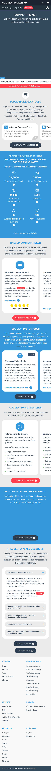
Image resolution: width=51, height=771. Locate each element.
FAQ (3, 710)
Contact (5, 720)
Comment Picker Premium (35, 706)
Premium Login (7, 8)
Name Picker (31, 694)
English (29, 733)
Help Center (18, 8)
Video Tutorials (7, 713)
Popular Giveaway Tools (10, 81)
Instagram (31, 563)
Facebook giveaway (33, 669)
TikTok (4, 747)
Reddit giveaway (32, 691)
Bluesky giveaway (32, 687)
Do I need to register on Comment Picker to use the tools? (24, 607)
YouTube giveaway (33, 673)
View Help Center (25, 644)
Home (4, 666)
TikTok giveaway (32, 676)
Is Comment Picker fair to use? (20, 624)
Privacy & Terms (8, 676)
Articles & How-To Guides (11, 717)
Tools (4, 673)
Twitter (4, 743)
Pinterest (5, 761)
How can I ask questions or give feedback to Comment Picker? (24, 632)
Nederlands (30, 736)
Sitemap (5, 680)
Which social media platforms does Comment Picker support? (21, 616)
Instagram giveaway (33, 666)
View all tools (25, 397)
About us (5, 669)
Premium (28, 8)
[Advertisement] (25, 50)
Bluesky (5, 757)
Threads (5, 750)
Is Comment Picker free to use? (20, 572)
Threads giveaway (33, 683)
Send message (25, 651)
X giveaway (30, 680)
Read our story (12, 300)
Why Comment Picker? (29, 81)
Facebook (19, 563)
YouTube (5, 740)
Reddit (4, 754)
